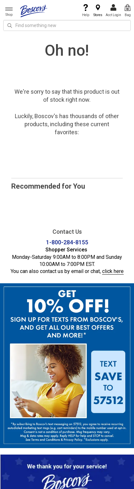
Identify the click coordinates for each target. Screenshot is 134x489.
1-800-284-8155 (67, 242)
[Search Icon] (9, 25)
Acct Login (113, 10)
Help (85, 10)
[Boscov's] (33, 10)
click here (113, 271)
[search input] (67, 25)
